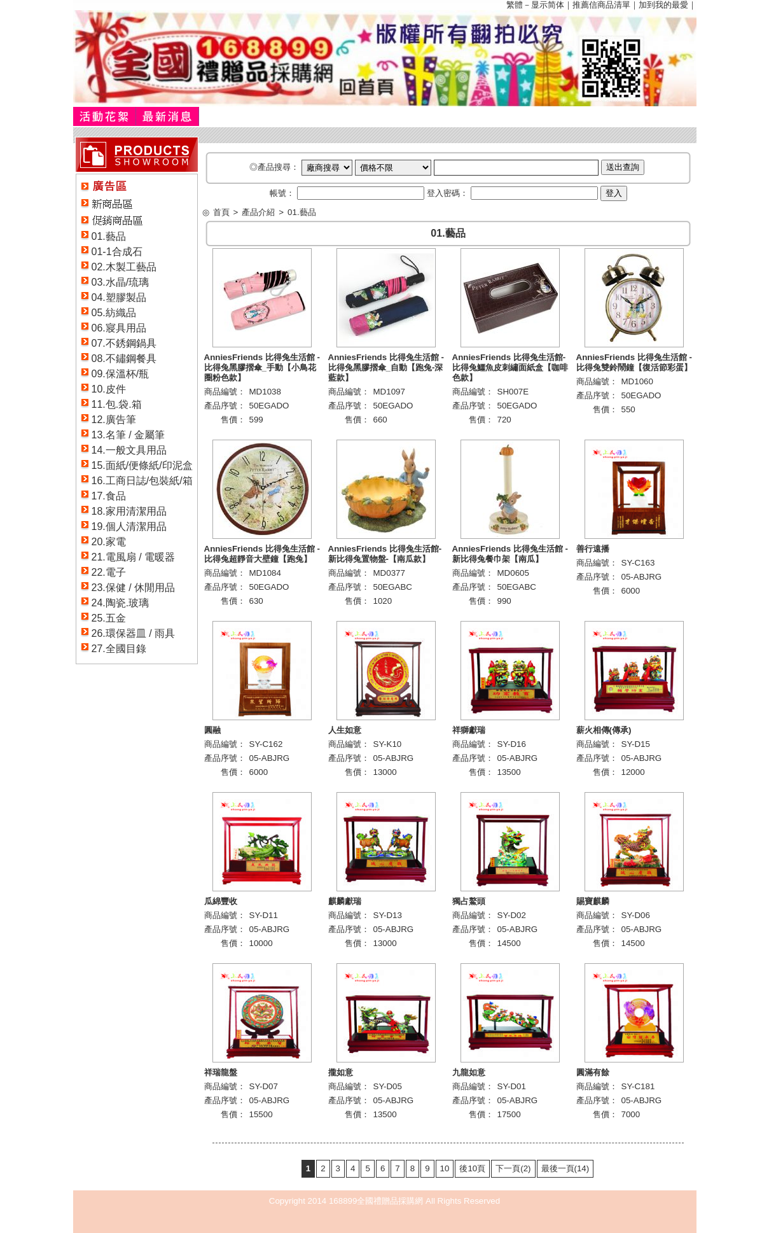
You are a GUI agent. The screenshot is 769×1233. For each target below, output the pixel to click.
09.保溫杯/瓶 (120, 373)
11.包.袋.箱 (117, 404)
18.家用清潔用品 (129, 511)
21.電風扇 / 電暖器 (134, 557)
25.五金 (109, 618)
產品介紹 (258, 212)
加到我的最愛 (663, 5)
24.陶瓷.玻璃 (120, 602)
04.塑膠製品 (119, 297)
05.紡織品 (114, 312)
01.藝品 (109, 236)
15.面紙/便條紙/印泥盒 (142, 465)
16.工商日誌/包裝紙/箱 (142, 480)
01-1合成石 (117, 251)
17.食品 (109, 496)
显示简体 (547, 5)
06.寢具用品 (119, 328)
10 (445, 1168)
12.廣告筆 (114, 419)
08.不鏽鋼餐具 (124, 358)
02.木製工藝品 (124, 266)
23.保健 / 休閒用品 (134, 587)
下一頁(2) (512, 1168)
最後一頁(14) (565, 1168)
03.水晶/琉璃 (120, 282)
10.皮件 (109, 389)
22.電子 (109, 572)
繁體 (514, 5)
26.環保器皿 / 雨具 (134, 633)
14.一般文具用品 (129, 450)
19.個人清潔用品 (129, 526)
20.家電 (109, 541)
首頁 (221, 212)
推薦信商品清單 (601, 5)
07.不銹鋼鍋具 (124, 343)
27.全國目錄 (119, 648)
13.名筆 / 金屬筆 (128, 434)
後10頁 (472, 1168)
